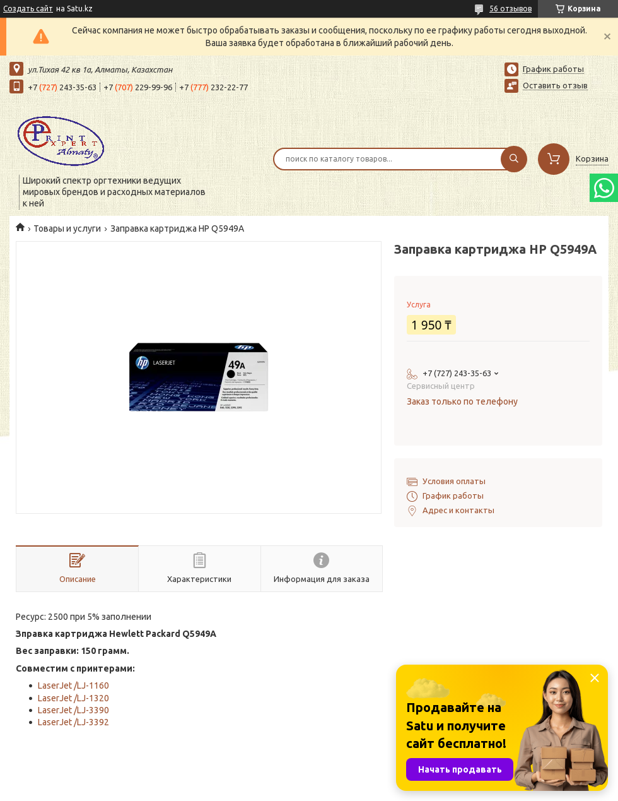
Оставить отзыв (555, 85)
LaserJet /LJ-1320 (73, 698)
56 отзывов (510, 8)
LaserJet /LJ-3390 (73, 710)
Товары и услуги (67, 228)
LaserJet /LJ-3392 (73, 722)
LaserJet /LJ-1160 (73, 685)
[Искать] (514, 159)
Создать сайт (28, 8)
